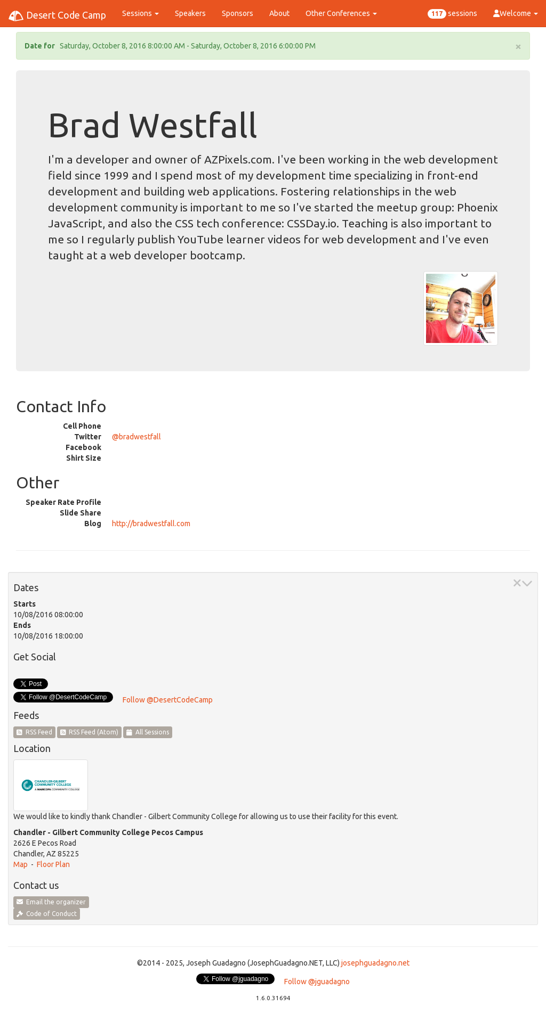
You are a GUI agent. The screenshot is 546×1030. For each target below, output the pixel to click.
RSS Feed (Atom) (89, 732)
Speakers (190, 13)
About (279, 13)
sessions (452, 14)
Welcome (515, 13)
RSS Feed (34, 732)
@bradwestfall (136, 436)
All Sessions (147, 732)
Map (20, 864)
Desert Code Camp (57, 16)
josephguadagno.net (375, 963)
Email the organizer (51, 901)
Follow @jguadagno (317, 981)
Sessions (140, 13)
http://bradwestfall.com (151, 523)
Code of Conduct (47, 913)
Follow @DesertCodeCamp (168, 700)
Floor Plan (53, 864)
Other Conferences (341, 13)
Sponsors (237, 13)
